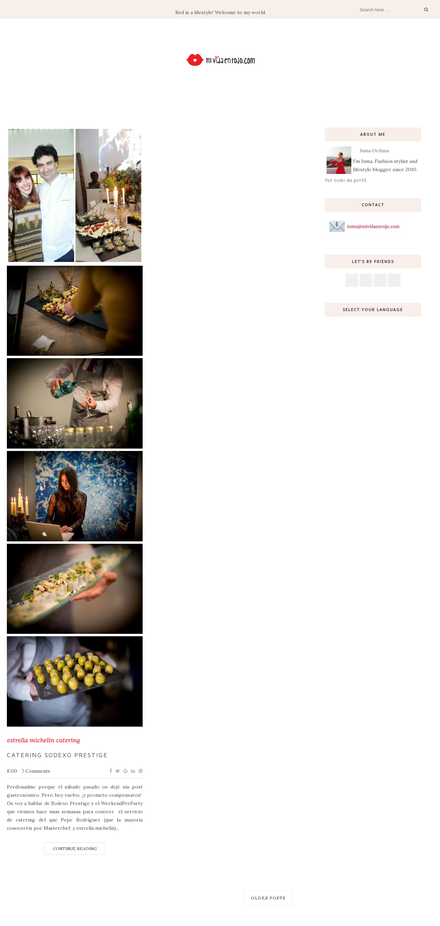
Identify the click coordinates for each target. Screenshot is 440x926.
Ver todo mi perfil (345, 180)
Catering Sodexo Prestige (57, 755)
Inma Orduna (374, 150)
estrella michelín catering (43, 740)
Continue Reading (75, 848)
